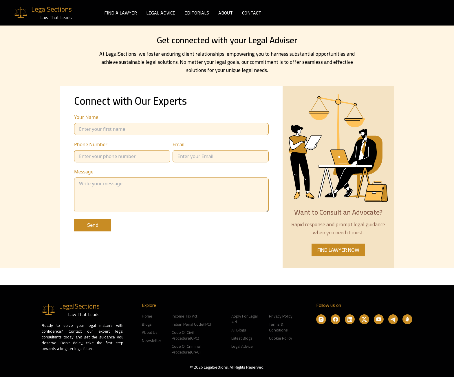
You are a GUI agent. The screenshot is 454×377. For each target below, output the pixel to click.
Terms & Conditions (278, 327)
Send (92, 225)
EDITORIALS (196, 12)
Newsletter (151, 340)
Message (84, 171)
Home (147, 316)
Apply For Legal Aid (244, 319)
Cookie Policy (280, 338)
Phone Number (90, 144)
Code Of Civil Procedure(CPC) (185, 335)
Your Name (86, 117)
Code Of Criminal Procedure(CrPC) (186, 349)
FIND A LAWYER (120, 12)
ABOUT (225, 12)
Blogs (147, 324)
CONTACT (251, 12)
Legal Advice (242, 346)
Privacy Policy (280, 316)
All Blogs (238, 330)
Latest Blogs (241, 338)
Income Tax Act (184, 316)
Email (178, 144)
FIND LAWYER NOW (338, 250)
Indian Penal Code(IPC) (191, 324)
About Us (150, 332)
